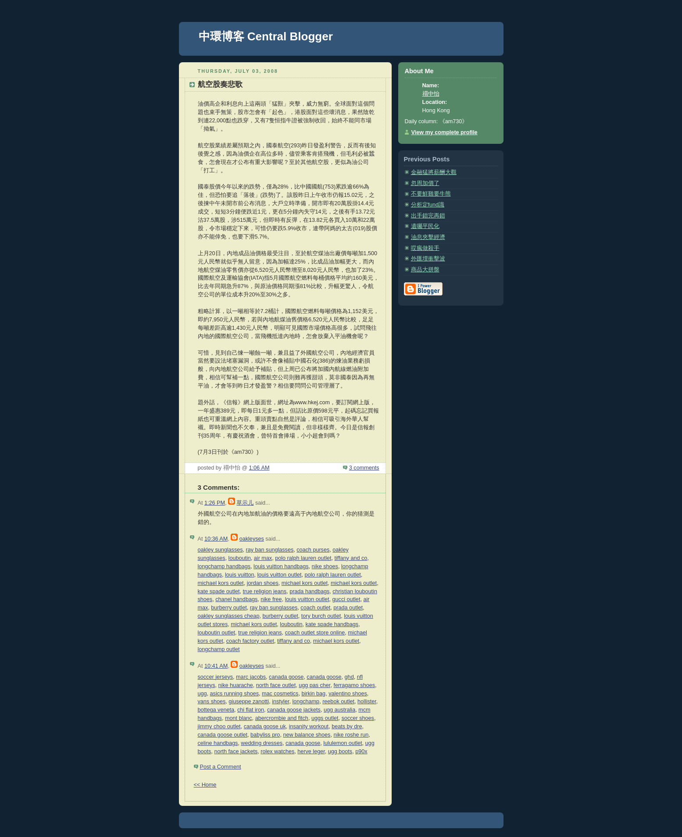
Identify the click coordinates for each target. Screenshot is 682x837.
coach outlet (315, 608)
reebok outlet (338, 701)
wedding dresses (261, 743)
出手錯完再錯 (428, 216)
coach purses (312, 550)
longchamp (305, 701)
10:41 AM (216, 666)
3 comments (364, 468)
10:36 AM (216, 539)
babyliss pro (265, 735)
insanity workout (309, 726)
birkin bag (313, 694)
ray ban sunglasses (270, 550)
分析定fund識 (428, 205)
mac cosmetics (280, 694)
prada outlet (348, 608)
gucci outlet (346, 599)
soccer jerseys (215, 677)
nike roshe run (350, 735)
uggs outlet (325, 718)
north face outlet (276, 685)
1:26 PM (214, 503)
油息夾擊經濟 (428, 237)
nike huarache (235, 685)
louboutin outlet (217, 633)
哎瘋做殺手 (425, 248)
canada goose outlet (223, 735)
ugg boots (340, 751)
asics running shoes (234, 694)
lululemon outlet (342, 743)
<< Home (205, 785)
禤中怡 (430, 94)
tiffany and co (350, 558)
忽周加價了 (425, 183)
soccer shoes (358, 718)
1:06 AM (259, 468)
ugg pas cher (314, 685)
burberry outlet (228, 608)
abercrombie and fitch (281, 718)
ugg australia (339, 710)
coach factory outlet (250, 641)
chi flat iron (250, 710)
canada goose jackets (294, 710)
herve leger (311, 751)
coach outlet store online (315, 633)
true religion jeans (265, 591)
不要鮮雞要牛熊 (431, 194)
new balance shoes (306, 735)
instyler (280, 701)
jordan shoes (263, 583)
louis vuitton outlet (279, 575)
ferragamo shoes (354, 685)
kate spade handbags (332, 624)
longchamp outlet (219, 649)
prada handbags (309, 591)
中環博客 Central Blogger (266, 36)
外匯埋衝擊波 (428, 259)
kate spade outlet (219, 591)
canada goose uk (265, 726)
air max (263, 558)
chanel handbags (236, 599)
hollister (366, 701)
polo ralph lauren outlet (303, 558)
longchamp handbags (224, 566)
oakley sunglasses (220, 550)
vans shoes (212, 701)
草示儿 (245, 503)
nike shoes (325, 566)
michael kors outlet (221, 583)
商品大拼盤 (425, 270)
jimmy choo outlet (219, 726)
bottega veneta (216, 710)
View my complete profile (444, 132)
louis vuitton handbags (281, 566)
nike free (271, 599)
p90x (361, 751)
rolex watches (277, 751)
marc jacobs (251, 677)
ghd (349, 677)
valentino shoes (348, 694)
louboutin (240, 558)
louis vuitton (239, 575)
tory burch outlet (321, 616)
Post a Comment (220, 767)
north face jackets (235, 751)
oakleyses (251, 539)
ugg (202, 694)
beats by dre (347, 726)
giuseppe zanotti (249, 701)
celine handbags (218, 743)
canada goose (286, 677)
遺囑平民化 (425, 226)
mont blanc (238, 718)
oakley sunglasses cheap (229, 616)
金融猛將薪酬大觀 (434, 172)
